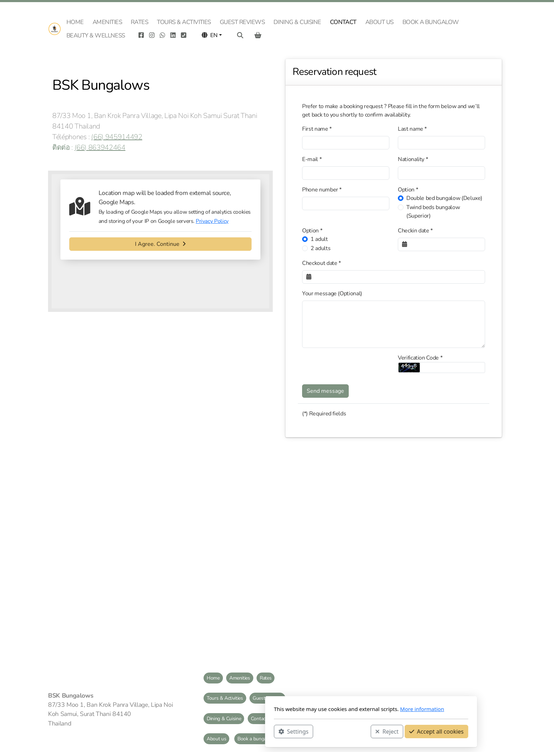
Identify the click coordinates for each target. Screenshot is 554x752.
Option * (408, 190)
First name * (317, 129)
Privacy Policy (212, 221)
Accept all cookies (342, 731)
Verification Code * (420, 358)
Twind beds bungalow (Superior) (433, 211)
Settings (199, 731)
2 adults (320, 248)
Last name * (412, 129)
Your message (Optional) (332, 293)
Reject (293, 731)
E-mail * (312, 159)
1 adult (319, 239)
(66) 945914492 (116, 137)
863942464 (106, 147)
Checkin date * (415, 231)
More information (328, 708)
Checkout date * (321, 263)
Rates (265, 678)
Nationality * (413, 159)
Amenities (239, 678)
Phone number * (322, 190)
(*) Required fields (324, 414)
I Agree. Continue (160, 244)
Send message (325, 391)
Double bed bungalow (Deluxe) (444, 198)
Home (213, 678)
